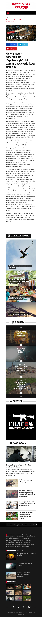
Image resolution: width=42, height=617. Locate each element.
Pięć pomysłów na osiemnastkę (18, 314)
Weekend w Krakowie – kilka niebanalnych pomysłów (25, 575)
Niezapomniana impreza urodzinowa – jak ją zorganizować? (21, 298)
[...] (15, 475)
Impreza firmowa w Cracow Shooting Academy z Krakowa (18, 466)
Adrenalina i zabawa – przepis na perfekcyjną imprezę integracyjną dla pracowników (27, 494)
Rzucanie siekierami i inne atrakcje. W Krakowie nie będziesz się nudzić (21, 384)
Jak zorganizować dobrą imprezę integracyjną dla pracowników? (27, 504)
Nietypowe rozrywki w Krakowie (21, 350)
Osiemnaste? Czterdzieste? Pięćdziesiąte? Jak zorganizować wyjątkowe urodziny (19, 281)
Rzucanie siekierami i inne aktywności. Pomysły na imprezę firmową (26, 515)
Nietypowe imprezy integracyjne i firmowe (26, 481)
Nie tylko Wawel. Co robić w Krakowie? (21, 334)
